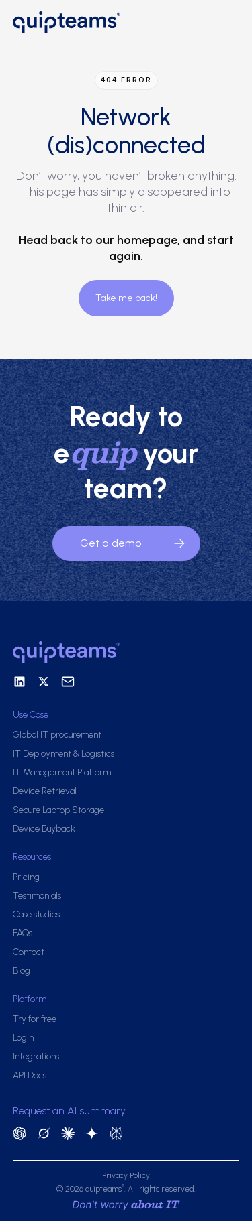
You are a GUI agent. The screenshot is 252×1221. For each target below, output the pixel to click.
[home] (69, 24)
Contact (28, 952)
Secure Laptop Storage (58, 810)
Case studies (36, 914)
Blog (21, 970)
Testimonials (37, 895)
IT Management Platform (62, 772)
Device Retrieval (45, 791)
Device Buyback (44, 828)
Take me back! (126, 298)
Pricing (26, 877)
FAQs (22, 933)
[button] (230, 24)
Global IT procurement (57, 735)
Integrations (36, 1056)
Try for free (34, 1019)
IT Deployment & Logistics (63, 753)
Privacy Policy (126, 1175)
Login (23, 1037)
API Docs (29, 1075)
